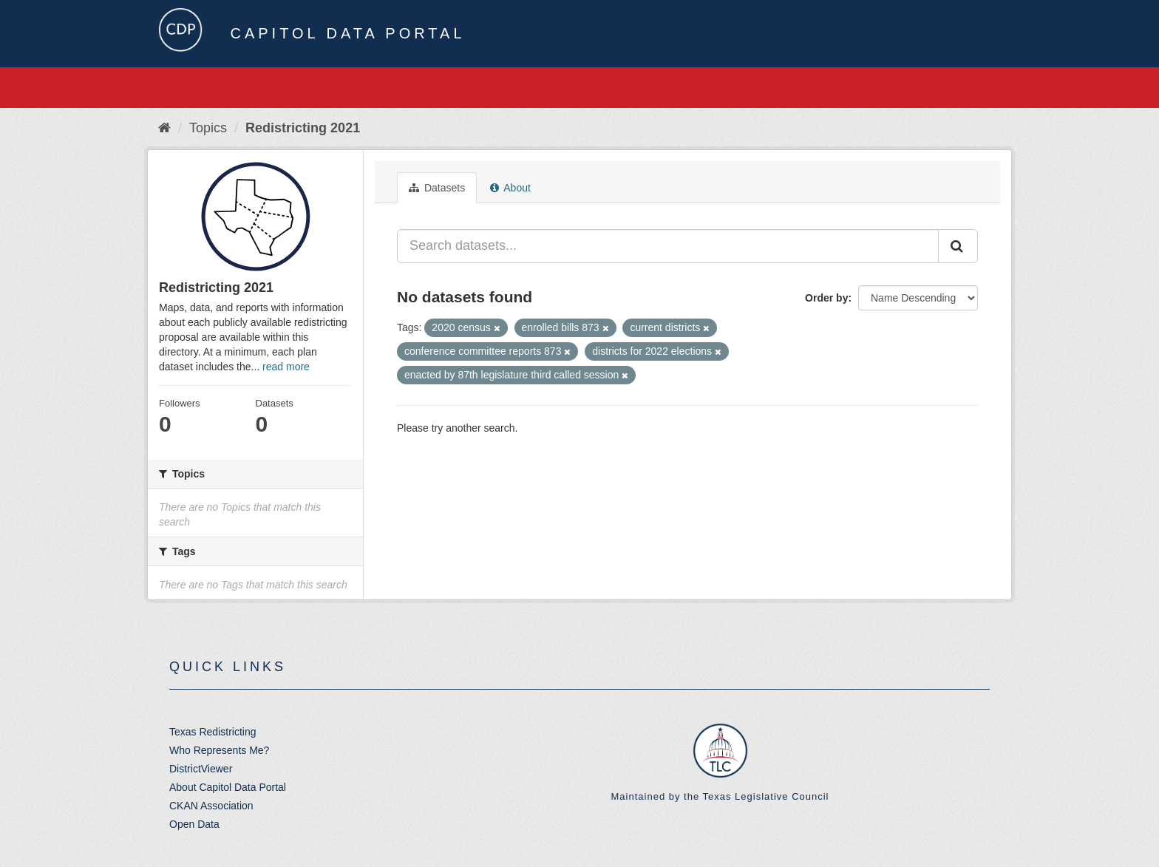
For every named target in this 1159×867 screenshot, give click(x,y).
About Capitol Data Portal (227, 787)
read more (286, 367)
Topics (208, 127)
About (510, 188)
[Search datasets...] (668, 246)
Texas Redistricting (212, 732)
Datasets (437, 188)
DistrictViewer (200, 769)
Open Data (194, 824)
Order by (826, 298)
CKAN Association (211, 806)
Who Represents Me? (219, 750)
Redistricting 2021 (302, 127)
